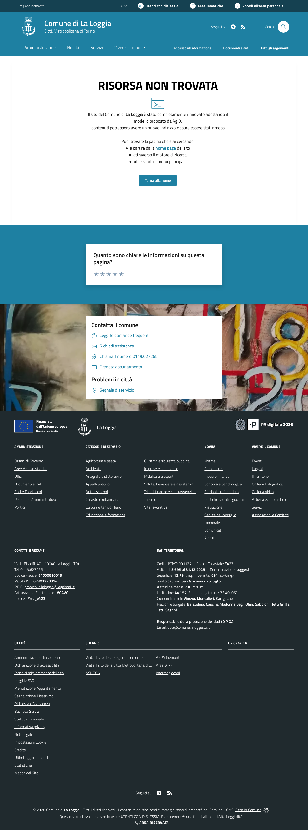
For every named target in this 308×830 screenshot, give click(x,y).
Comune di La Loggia (77, 23)
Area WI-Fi (164, 665)
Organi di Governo (28, 461)
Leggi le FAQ (24, 680)
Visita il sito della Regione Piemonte (114, 657)
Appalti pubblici (98, 484)
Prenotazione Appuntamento (37, 688)
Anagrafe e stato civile (104, 476)
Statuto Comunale (29, 719)
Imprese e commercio (161, 468)
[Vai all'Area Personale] (259, 6)
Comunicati (213, 530)
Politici (19, 507)
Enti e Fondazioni (28, 492)
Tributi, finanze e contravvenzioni (170, 492)
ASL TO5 (93, 673)
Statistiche (23, 765)
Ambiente (93, 468)
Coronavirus (213, 468)
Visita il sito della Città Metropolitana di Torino (122, 665)
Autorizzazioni (97, 492)
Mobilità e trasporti (159, 476)
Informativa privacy (29, 727)
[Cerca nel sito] (283, 27)
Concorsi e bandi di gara (223, 484)
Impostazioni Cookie (30, 742)
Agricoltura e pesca (101, 461)
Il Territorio (260, 476)
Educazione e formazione (105, 515)
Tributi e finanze (216, 476)
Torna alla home (158, 180)
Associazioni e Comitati (270, 515)
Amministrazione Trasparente (37, 657)
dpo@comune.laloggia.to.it (188, 627)
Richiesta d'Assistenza (32, 703)
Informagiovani (168, 673)
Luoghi (257, 468)
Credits (20, 750)
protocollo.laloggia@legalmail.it (50, 587)
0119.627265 (31, 569)
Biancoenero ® (173, 816)
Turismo (150, 499)
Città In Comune (248, 810)
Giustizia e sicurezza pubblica (167, 461)
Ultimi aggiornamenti (31, 757)
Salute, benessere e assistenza (168, 484)
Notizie (209, 461)
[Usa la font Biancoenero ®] (158, 6)
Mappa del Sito (26, 773)
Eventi (257, 461)
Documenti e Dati (28, 484)
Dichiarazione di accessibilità (36, 665)
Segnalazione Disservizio (33, 696)
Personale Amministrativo (35, 499)
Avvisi (209, 538)
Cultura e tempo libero (103, 507)
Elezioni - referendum (221, 492)
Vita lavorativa (155, 507)
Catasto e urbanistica (102, 499)
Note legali (23, 734)
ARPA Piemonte (168, 657)
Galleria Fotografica (267, 484)
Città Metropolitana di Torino (69, 31)
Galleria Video (263, 492)
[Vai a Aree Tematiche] (206, 6)
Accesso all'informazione (193, 48)
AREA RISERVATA (151, 822)
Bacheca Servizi (26, 711)
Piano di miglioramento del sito (39, 673)
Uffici (18, 476)
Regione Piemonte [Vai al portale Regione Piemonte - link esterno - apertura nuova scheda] (31, 5)
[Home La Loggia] (65, 27)
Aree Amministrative (30, 468)
